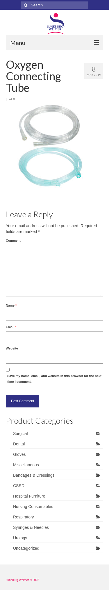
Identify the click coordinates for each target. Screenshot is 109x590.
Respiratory (23, 517)
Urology (20, 538)
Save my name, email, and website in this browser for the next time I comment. (54, 378)
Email (11, 327)
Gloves (19, 454)
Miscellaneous (26, 464)
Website (12, 348)
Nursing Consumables (33, 506)
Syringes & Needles (31, 527)
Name (11, 305)
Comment (13, 240)
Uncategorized (26, 548)
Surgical (20, 433)
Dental (19, 444)
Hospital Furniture (29, 496)
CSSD (18, 485)
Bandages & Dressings (33, 475)
